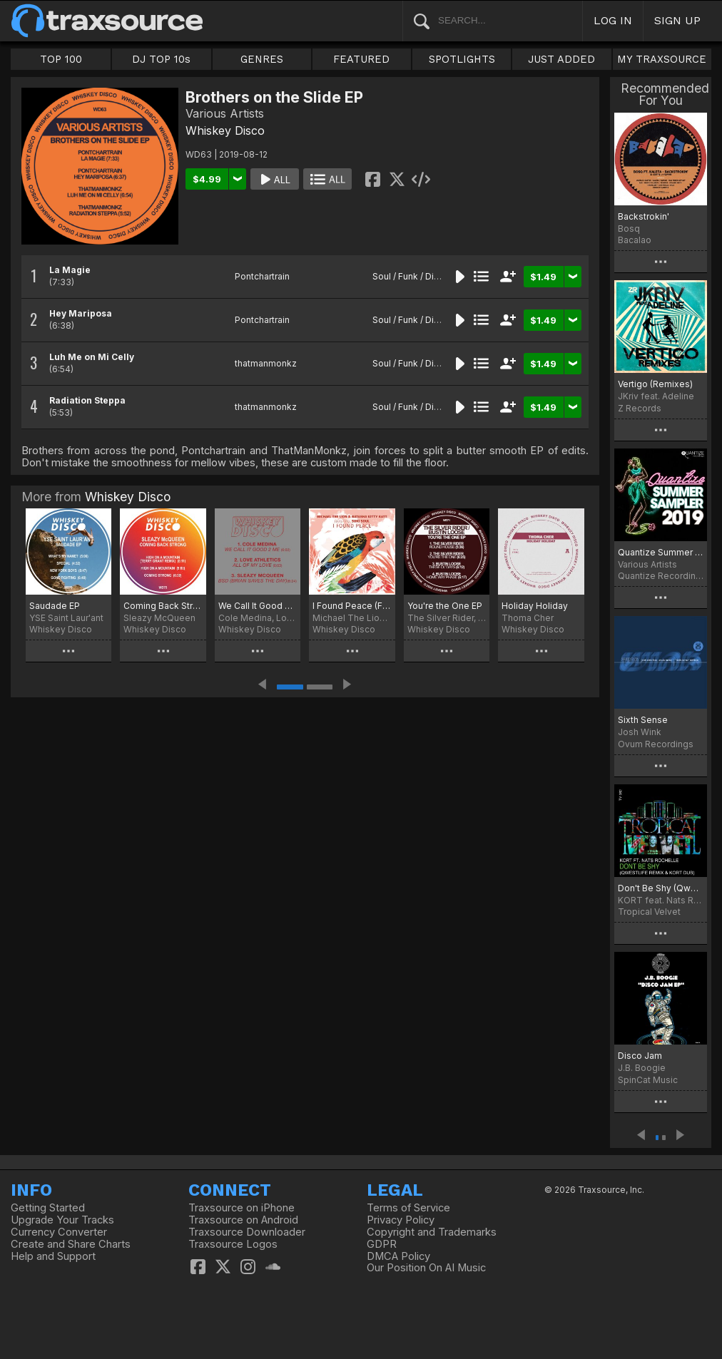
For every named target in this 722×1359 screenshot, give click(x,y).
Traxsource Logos (233, 1244)
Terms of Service (408, 1207)
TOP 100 (61, 59)
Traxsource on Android (243, 1220)
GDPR (382, 1244)
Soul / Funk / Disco (410, 276)
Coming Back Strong (162, 605)
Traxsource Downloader (246, 1232)
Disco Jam (640, 1055)
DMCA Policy (398, 1256)
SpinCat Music (648, 1080)
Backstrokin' (643, 216)
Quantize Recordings (660, 575)
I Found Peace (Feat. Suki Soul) (351, 605)
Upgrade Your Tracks (62, 1220)
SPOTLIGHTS (462, 59)
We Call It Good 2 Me (257, 605)
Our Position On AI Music (426, 1267)
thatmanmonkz (266, 363)
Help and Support (53, 1256)
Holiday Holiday (535, 605)
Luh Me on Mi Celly (91, 357)
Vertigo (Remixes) (655, 384)
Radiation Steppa (87, 400)
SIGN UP (677, 20)
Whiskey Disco (225, 130)
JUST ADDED (561, 59)
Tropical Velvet (649, 911)
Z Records (639, 408)
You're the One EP (444, 605)
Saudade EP (54, 605)
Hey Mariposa (80, 313)
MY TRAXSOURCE (661, 59)
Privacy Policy (400, 1220)
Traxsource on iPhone (241, 1207)
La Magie (70, 270)
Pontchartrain (262, 276)
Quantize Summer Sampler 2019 (660, 552)
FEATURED (361, 59)
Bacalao (634, 240)
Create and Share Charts (71, 1244)
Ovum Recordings (655, 744)
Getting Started (48, 1207)
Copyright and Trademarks (432, 1232)
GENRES (261, 59)
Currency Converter (59, 1232)
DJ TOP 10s (161, 59)
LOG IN (613, 20)
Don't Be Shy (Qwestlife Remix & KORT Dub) (660, 888)
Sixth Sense (643, 719)
